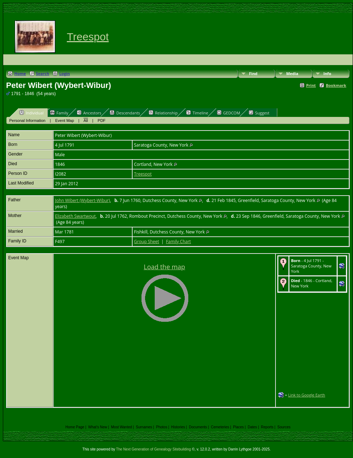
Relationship (163, 112)
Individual (31, 112)
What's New (97, 427)
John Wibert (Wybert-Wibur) (82, 200)
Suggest (259, 112)
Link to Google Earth (306, 395)
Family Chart (178, 241)
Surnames (144, 427)
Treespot (88, 37)
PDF (101, 120)
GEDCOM (228, 112)
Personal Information (27, 120)
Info (327, 73)
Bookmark (336, 85)
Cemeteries (220, 427)
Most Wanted (121, 427)
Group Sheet (146, 241)
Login (64, 73)
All (86, 120)
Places (238, 427)
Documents (198, 427)
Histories (178, 427)
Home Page (74, 427)
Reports (267, 427)
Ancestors (89, 112)
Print (311, 85)
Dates (252, 427)
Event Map (64, 120)
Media (292, 73)
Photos (161, 427)
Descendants (125, 112)
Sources (283, 427)
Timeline (197, 112)
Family (59, 112)
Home (20, 73)
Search (42, 73)
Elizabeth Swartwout (75, 216)
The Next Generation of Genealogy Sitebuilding (153, 449)
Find (253, 73)
